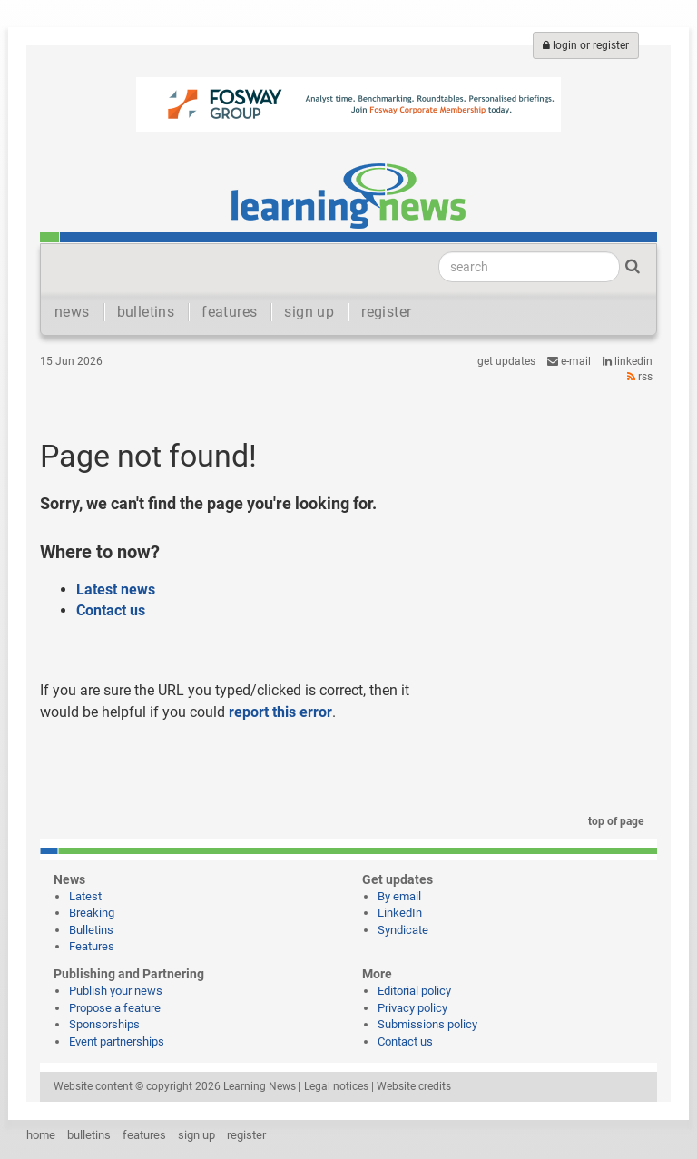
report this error (280, 712)
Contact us (110, 610)
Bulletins (91, 930)
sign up (309, 311)
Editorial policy (414, 990)
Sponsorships (104, 1024)
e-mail (569, 361)
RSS (640, 376)
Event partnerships (116, 1041)
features (229, 311)
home (40, 1135)
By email (399, 896)
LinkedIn (628, 361)
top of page (612, 821)
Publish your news (115, 990)
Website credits (414, 1086)
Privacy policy (412, 1008)
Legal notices (336, 1086)
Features (91, 946)
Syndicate (403, 930)
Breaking (91, 912)
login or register (586, 45)
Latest (85, 896)
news (72, 311)
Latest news (115, 589)
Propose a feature (115, 1008)
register (386, 311)
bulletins (146, 311)
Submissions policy (427, 1024)
